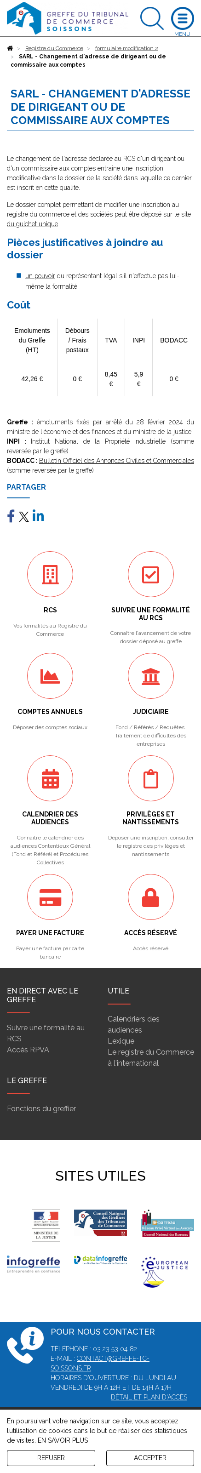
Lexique (121, 1041)
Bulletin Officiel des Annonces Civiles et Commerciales (116, 460)
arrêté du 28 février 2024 (144, 422)
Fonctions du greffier (41, 1108)
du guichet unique (32, 224)
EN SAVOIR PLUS (63, 1440)
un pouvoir (40, 276)
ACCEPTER (150, 1458)
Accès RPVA (28, 1049)
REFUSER (51, 1458)
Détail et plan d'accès (149, 1397)
